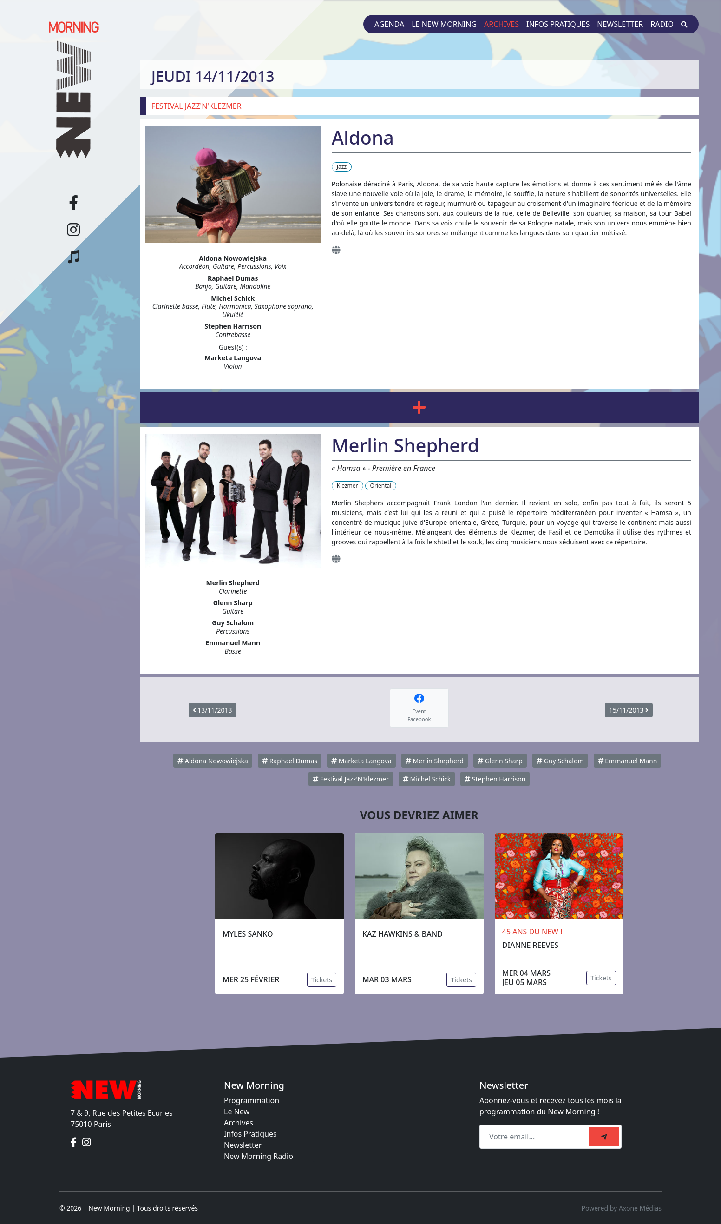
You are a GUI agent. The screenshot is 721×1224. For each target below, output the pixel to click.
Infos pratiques (558, 24)
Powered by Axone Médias (622, 1208)
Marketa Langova (361, 760)
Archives (501, 24)
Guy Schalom (560, 760)
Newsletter (620, 24)
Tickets (321, 979)
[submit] (604, 1136)
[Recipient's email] (535, 1136)
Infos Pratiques (250, 1134)
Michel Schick (427, 778)
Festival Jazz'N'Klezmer (351, 778)
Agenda (389, 24)
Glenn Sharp (500, 760)
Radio (662, 24)
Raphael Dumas (289, 760)
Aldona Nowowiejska (212, 760)
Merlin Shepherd (435, 760)
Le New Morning (444, 24)
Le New (236, 1111)
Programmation (251, 1100)
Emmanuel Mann (627, 760)
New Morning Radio (258, 1156)
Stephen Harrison (495, 778)
